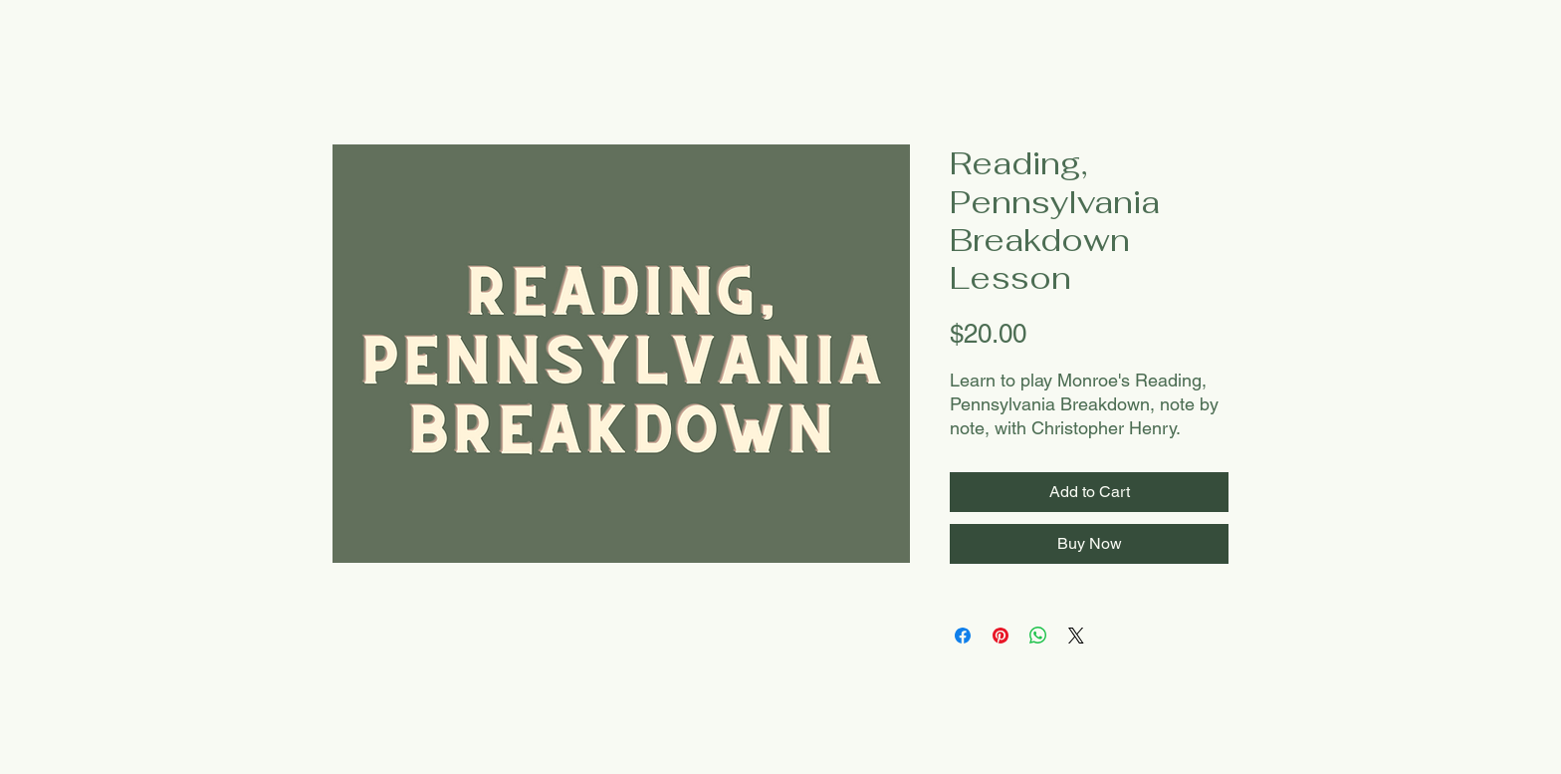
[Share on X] (1076, 635)
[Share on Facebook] (963, 635)
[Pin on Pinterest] (1000, 635)
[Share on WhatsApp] (1038, 635)
